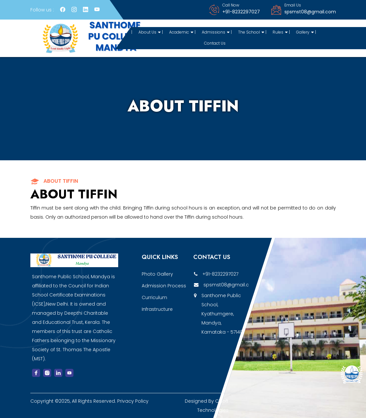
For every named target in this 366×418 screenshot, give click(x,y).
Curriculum (154, 297)
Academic (181, 32)
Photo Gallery (157, 274)
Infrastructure (157, 309)
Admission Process (164, 285)
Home (120, 32)
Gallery (305, 32)
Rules (280, 32)
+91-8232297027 (241, 11)
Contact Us (215, 43)
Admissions (216, 32)
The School (251, 32)
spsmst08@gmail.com (310, 11)
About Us (149, 32)
